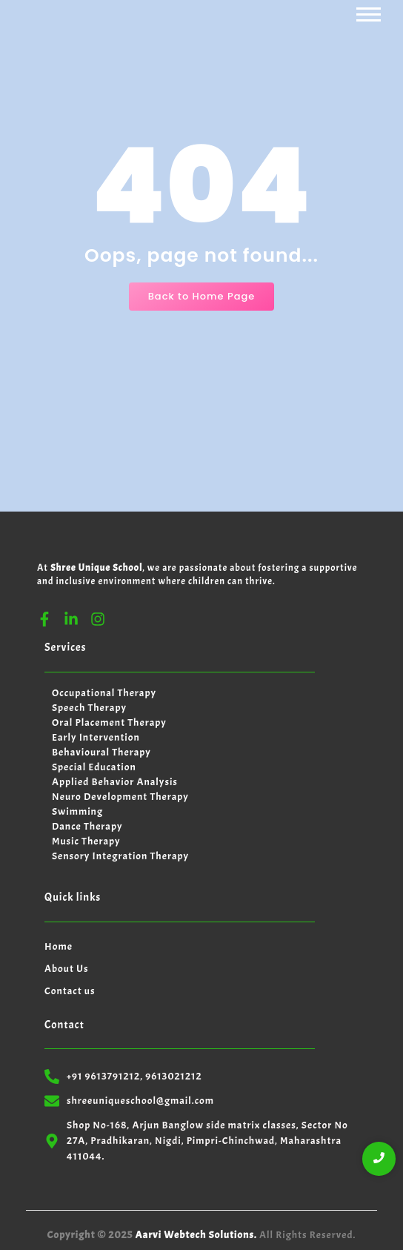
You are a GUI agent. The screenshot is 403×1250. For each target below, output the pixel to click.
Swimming (77, 811)
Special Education (94, 767)
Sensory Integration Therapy (120, 856)
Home (58, 946)
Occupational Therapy (104, 693)
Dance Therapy (87, 826)
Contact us (70, 991)
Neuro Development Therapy (120, 796)
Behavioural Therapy (101, 752)
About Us (66, 968)
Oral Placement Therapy (109, 722)
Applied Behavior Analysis (115, 782)
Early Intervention (96, 737)
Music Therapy (86, 841)
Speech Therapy (89, 707)
